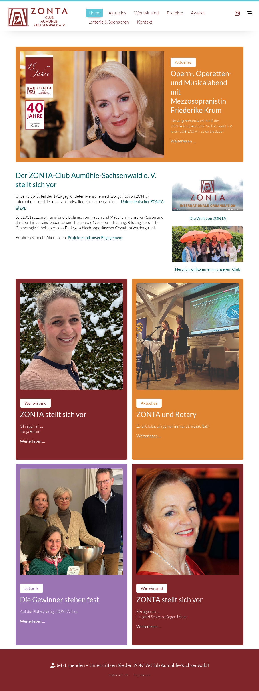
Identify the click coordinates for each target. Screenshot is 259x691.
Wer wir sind (146, 13)
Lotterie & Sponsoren (108, 22)
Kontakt (144, 22)
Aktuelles (117, 13)
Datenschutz (118, 675)
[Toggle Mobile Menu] (246, 13)
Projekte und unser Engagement (95, 237)
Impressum (142, 675)
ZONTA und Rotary (166, 414)
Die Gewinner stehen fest (59, 599)
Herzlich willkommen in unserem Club (207, 269)
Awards (198, 13)
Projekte (175, 13)
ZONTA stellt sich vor (53, 414)
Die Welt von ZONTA (207, 218)
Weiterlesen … (183, 141)
